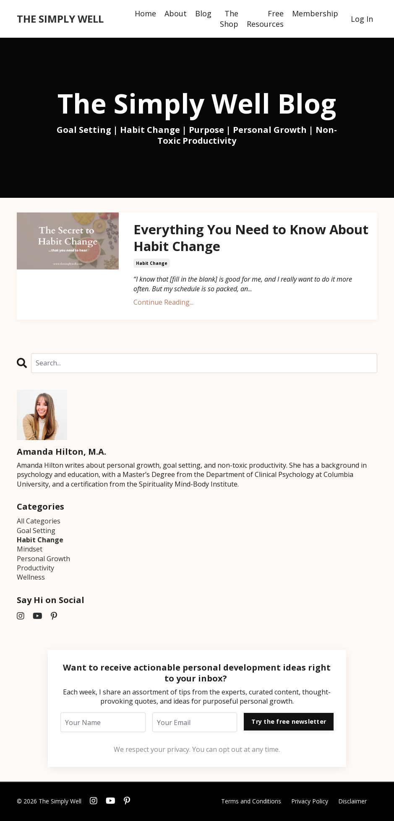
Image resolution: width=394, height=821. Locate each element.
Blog (203, 13)
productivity (35, 568)
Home (145, 13)
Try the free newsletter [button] (288, 722)
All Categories (38, 521)
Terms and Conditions (251, 802)
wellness (31, 578)
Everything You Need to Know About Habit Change (230, 238)
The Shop (229, 18)
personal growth (43, 559)
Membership (315, 13)
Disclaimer (352, 802)
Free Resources (265, 18)
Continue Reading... (163, 303)
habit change (151, 264)
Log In (362, 19)
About (175, 13)
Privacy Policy (309, 802)
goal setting (36, 531)
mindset (29, 550)
